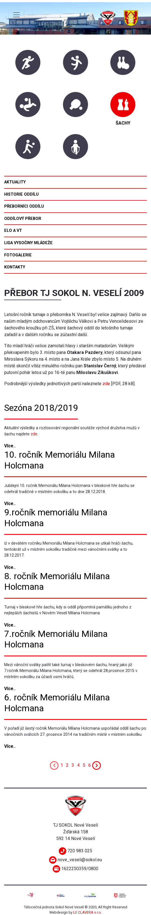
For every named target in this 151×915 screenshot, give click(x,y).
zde (106, 383)
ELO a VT (13, 230)
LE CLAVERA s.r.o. (87, 912)
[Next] (96, 765)
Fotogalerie (18, 255)
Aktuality (15, 182)
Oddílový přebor (22, 218)
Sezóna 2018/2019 (41, 407)
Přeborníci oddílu (24, 206)
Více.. (10, 445)
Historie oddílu (21, 194)
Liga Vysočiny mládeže (28, 243)
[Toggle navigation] (16, 14)
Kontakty (14, 267)
